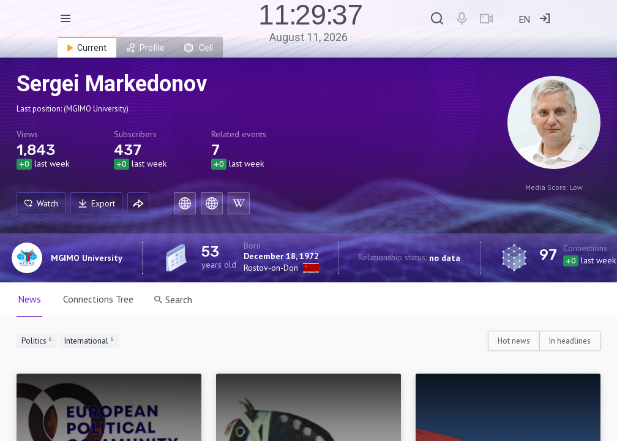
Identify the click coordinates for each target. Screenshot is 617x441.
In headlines (570, 341)
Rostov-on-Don (271, 267)
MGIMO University (86, 257)
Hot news (514, 341)
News (29, 299)
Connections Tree (98, 299)
